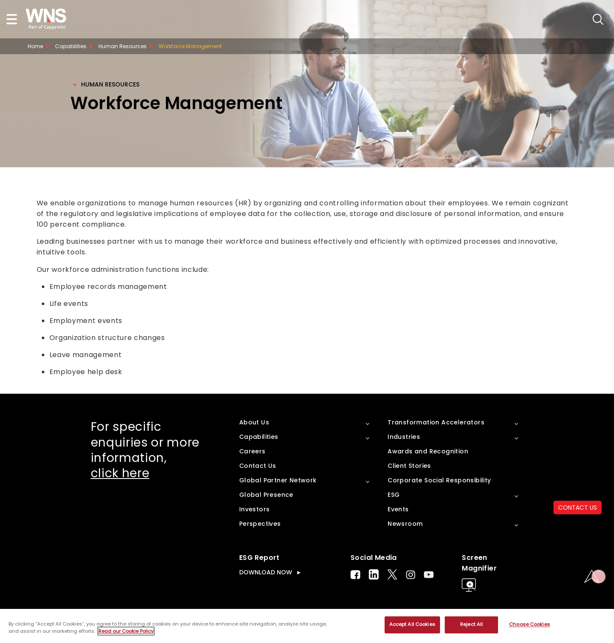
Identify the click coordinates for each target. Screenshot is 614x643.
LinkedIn (374, 574)
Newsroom (405, 524)
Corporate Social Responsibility (439, 480)
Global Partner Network (278, 480)
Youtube (429, 574)
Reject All (471, 624)
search (598, 19)
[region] (307, 626)
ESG (394, 495)
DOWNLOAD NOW (265, 572)
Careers (252, 451)
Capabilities (71, 46)
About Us (254, 422)
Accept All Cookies (412, 624)
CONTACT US (577, 507)
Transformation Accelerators (436, 422)
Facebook (355, 575)
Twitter (392, 574)
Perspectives (260, 524)
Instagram (410, 574)
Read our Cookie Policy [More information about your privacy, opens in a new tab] (126, 631)
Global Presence (266, 495)
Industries (404, 437)
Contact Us (257, 466)
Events (398, 509)
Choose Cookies (529, 624)
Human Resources (110, 84)
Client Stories (409, 466)
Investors (254, 509)
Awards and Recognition (428, 451)
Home (35, 46)
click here (120, 473)
